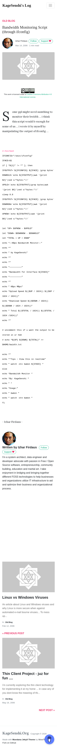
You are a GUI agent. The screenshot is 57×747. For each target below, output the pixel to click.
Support (46, 41)
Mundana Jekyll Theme (24, 739)
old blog (8, 21)
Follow (33, 41)
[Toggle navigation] (50, 5)
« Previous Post (13, 633)
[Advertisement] (28, 530)
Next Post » (47, 710)
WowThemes (44, 739)
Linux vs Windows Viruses (25, 597)
